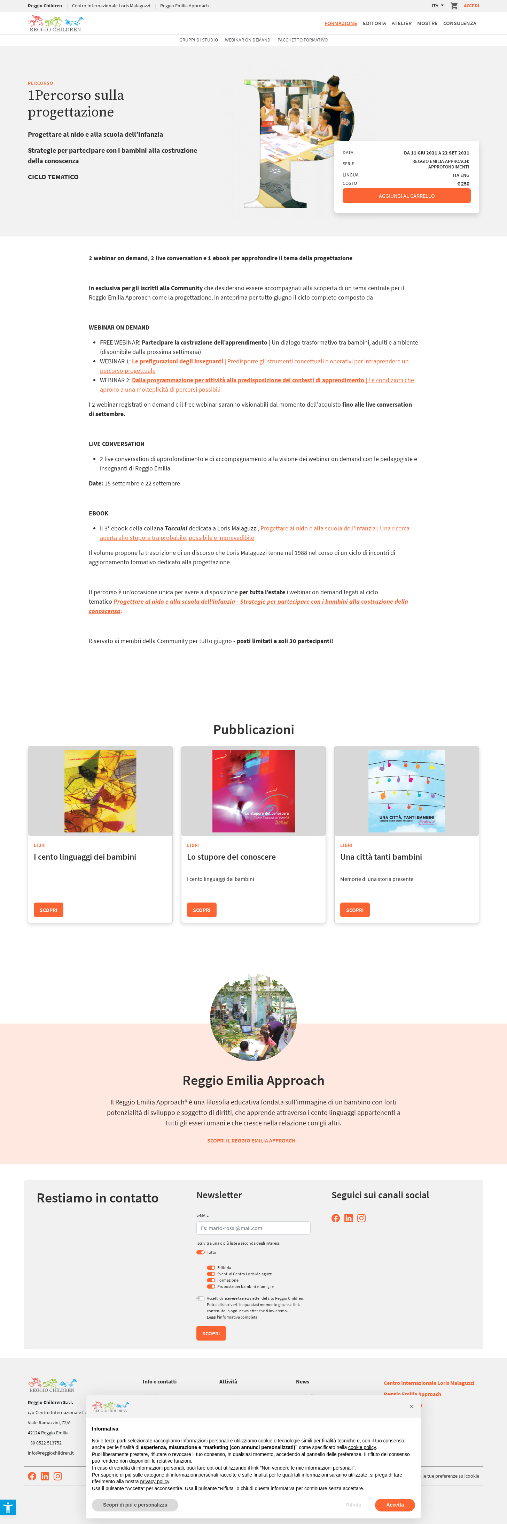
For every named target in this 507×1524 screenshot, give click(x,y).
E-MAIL (202, 1215)
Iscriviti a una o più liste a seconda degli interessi (238, 1243)
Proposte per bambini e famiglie (245, 1286)
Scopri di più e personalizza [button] (135, 1505)
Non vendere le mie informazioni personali (307, 1468)
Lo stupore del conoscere (231, 856)
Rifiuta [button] (353, 1505)
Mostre (427, 23)
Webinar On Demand (248, 40)
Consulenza (459, 23)
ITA (435, 5)
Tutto (211, 1252)
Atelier (402, 23)
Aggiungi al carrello (407, 195)
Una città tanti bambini (381, 856)
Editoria (374, 23)
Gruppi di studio (198, 40)
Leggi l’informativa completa (232, 1317)
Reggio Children (45, 5)
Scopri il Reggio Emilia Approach (251, 1140)
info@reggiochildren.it (51, 1453)
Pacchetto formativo (303, 40)
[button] (411, 1406)
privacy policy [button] (154, 1481)
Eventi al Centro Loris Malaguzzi (245, 1273)
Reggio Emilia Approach (184, 5)
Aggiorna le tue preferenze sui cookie (441, 1476)
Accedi (471, 5)
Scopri (48, 909)
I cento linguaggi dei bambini (85, 856)
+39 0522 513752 (45, 1443)
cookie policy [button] (362, 1447)
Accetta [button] (395, 1505)
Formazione (341, 23)
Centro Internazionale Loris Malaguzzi (111, 5)
